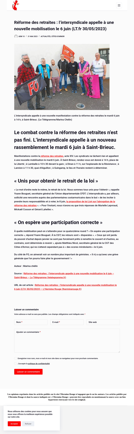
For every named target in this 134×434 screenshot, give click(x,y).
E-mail (56, 322)
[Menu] (119, 5)
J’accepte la (34, 364)
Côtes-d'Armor (58, 36)
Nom (19, 322)
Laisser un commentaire (28, 371)
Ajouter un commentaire (28, 332)
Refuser (28, 424)
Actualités (46, 36)
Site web (93, 322)
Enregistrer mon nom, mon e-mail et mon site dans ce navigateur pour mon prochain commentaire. (58, 358)
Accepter (14, 424)
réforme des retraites (51, 156)
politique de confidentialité (39, 364)
